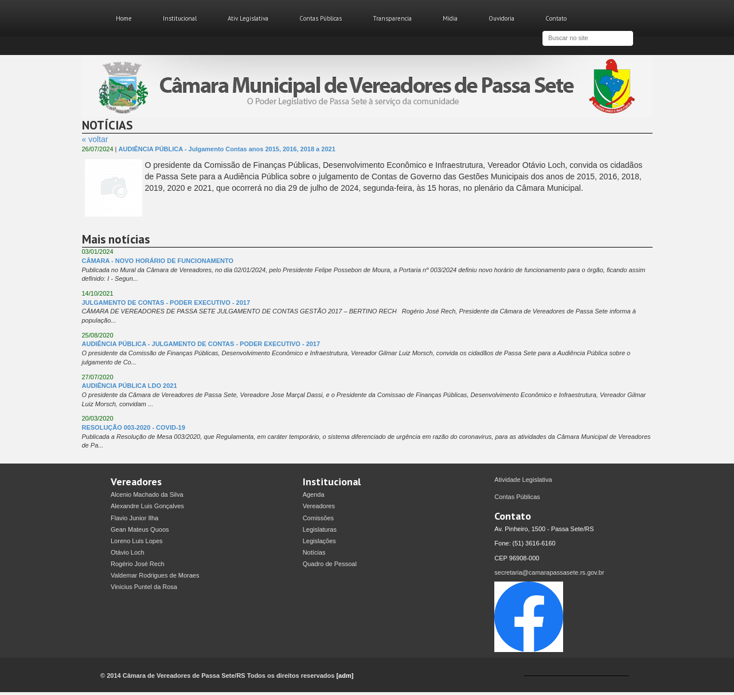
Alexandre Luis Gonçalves (147, 505)
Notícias (314, 552)
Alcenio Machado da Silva (147, 494)
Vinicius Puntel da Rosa (144, 586)
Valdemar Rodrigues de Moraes (155, 575)
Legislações (319, 540)
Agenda (314, 494)
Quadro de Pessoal (330, 563)
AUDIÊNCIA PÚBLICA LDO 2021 (129, 385)
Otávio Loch (128, 552)
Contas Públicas (320, 18)
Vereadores (319, 505)
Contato (556, 18)
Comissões (318, 518)
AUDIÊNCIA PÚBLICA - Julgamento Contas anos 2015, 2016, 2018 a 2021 (227, 149)
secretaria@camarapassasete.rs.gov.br (549, 572)
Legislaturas (320, 529)
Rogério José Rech (138, 563)
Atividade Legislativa (523, 479)
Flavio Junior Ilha (134, 518)
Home (124, 18)
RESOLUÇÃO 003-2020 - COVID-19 (133, 427)
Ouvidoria (501, 18)
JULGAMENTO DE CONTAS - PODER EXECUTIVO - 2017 (166, 302)
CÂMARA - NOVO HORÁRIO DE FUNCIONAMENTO (158, 260)
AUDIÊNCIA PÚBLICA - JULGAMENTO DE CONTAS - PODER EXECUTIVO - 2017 (201, 343)
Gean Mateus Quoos (140, 529)
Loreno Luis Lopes (137, 540)
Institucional (180, 18)
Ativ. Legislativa (248, 18)
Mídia (450, 18)
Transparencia (392, 18)
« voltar (95, 139)
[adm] (344, 675)
